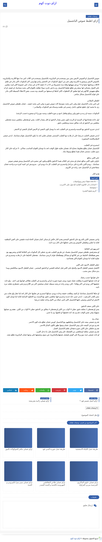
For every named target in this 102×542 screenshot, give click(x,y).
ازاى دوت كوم (47, 3)
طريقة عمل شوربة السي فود (53, 449)
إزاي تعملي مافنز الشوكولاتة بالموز (18, 449)
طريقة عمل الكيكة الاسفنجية (87, 449)
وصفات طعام (92, 16)
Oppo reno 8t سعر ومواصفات (84, 181)
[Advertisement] (51, 46)
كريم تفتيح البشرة (89, 191)
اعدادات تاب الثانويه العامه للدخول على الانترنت (78, 185)
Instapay (93, 188)
